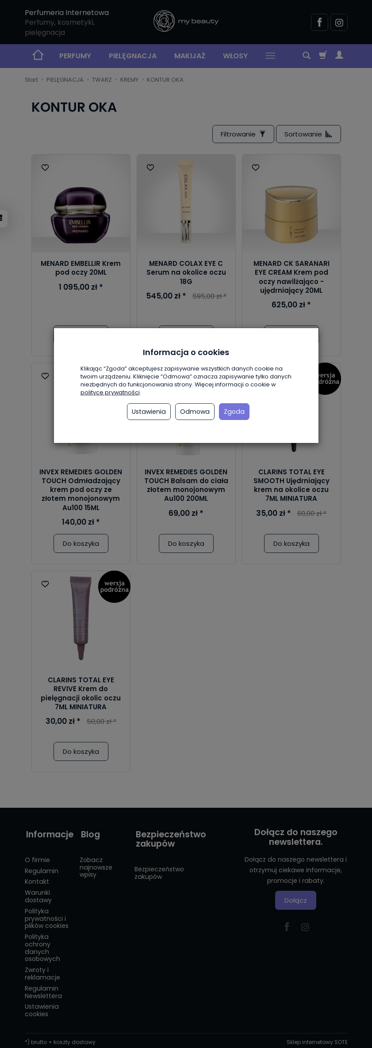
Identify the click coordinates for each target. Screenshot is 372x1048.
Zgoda (234, 411)
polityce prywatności (110, 392)
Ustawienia (149, 411)
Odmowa (195, 411)
